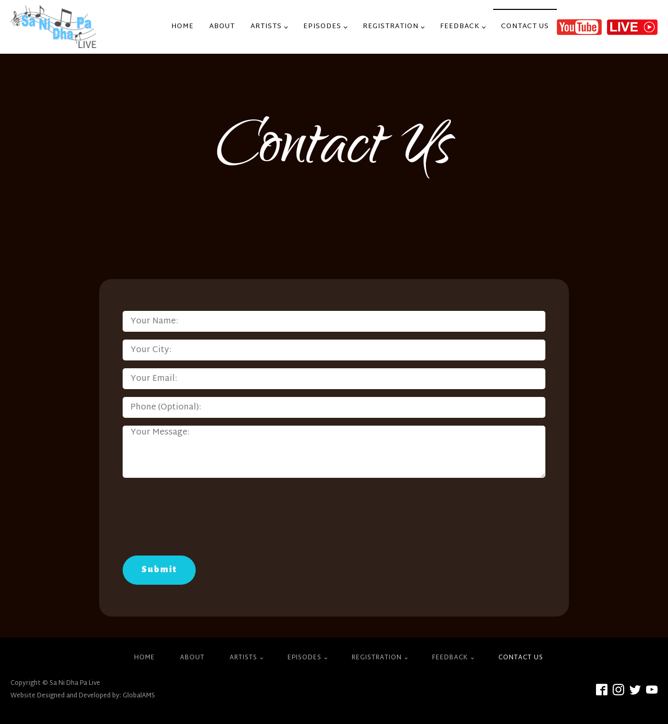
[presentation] (202, 519)
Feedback (460, 26)
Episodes (322, 26)
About (222, 26)
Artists (266, 26)
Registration (391, 26)
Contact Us (525, 26)
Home (182, 26)
